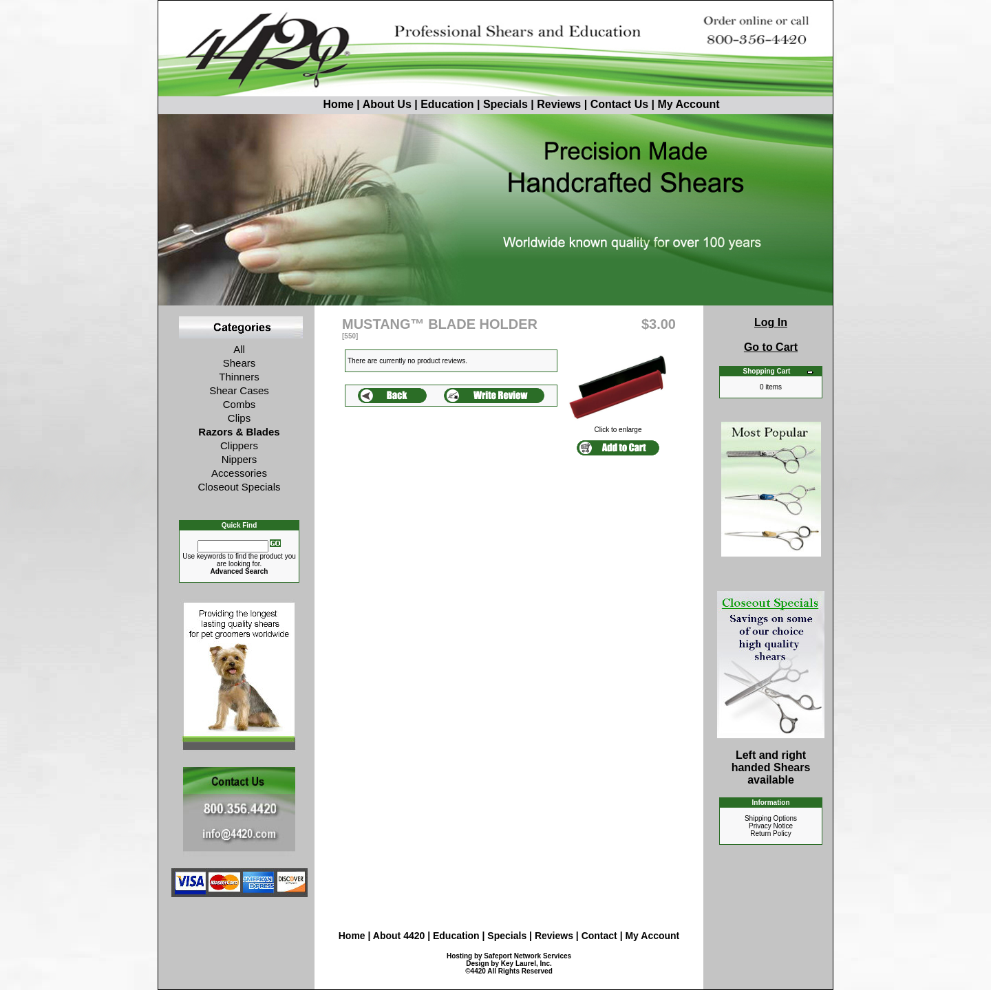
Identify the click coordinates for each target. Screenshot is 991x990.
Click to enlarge (618, 426)
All (239, 349)
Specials (505, 104)
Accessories (239, 473)
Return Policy (770, 833)
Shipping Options (771, 818)
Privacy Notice (771, 826)
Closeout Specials (239, 487)
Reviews (559, 104)
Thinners (239, 377)
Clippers (239, 445)
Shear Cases (239, 390)
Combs (239, 404)
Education (446, 104)
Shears (239, 363)
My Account (688, 104)
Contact (601, 935)
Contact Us (619, 104)
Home (312, 104)
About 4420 (399, 935)
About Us (389, 104)
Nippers (239, 459)
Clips (239, 418)
